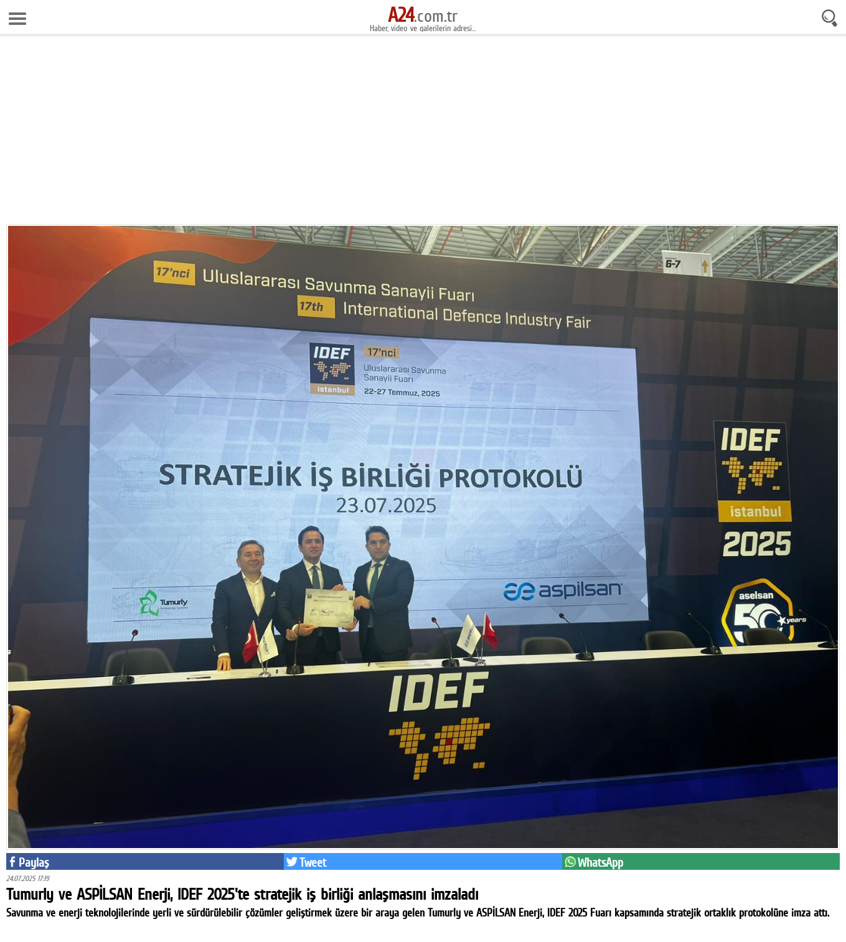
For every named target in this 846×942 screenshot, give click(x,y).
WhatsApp (600, 862)
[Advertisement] (423, 134)
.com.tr (423, 15)
